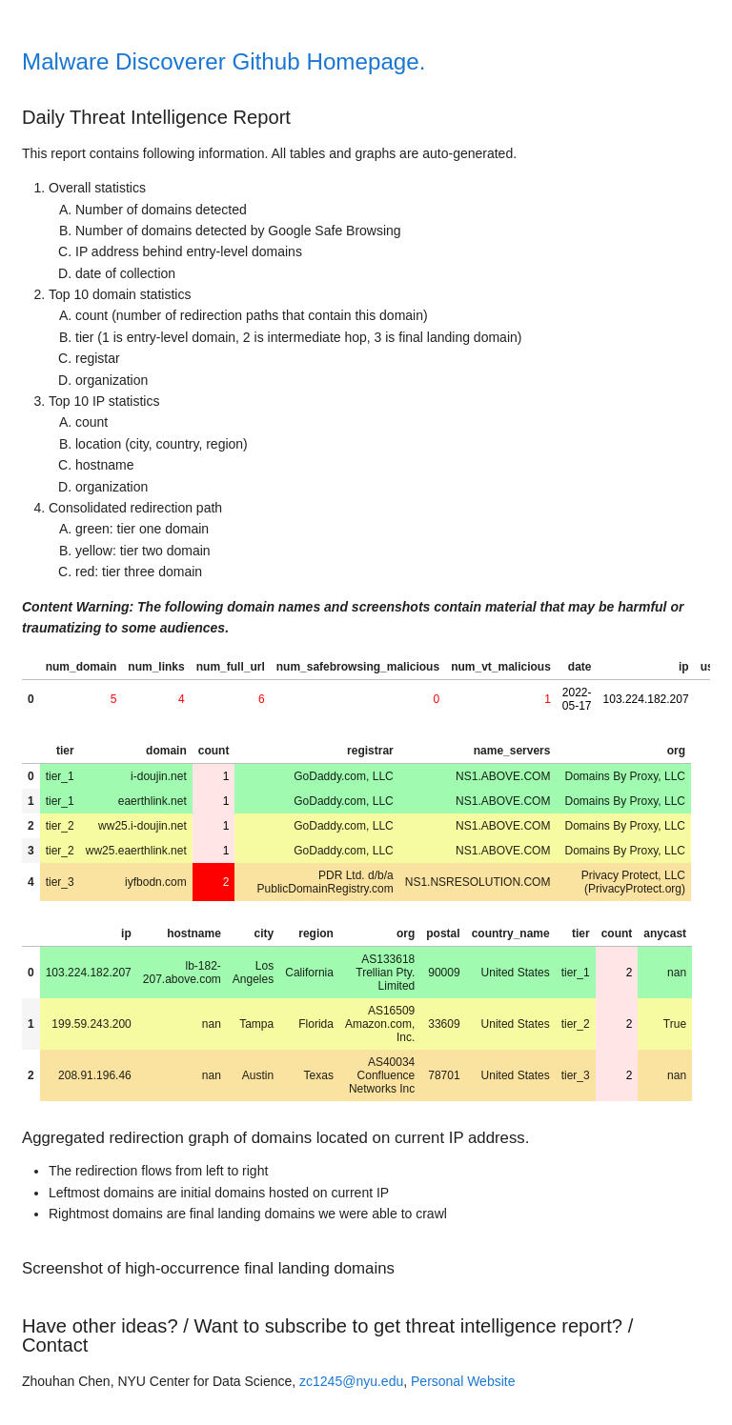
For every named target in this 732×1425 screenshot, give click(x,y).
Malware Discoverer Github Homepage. (223, 61)
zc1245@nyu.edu (351, 1381)
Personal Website (463, 1381)
